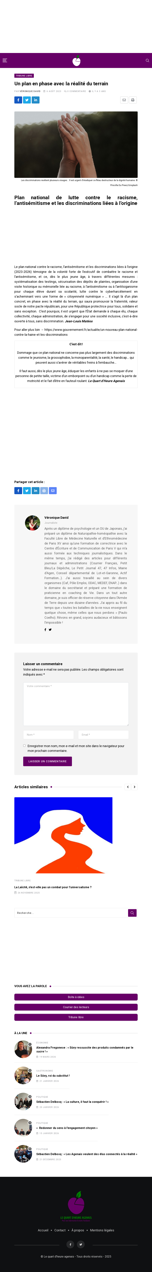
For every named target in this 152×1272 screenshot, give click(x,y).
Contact (60, 1229)
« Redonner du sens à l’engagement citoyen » (67, 1126)
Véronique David (30, 91)
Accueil (43, 1229)
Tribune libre (22, 881)
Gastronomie (44, 1069)
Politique (42, 1095)
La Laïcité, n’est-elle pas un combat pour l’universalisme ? (53, 887)
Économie (42, 1041)
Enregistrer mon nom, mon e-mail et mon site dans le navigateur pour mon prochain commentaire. (76, 748)
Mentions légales (102, 1229)
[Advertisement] (76, 26)
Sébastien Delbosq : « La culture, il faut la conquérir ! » (72, 1100)
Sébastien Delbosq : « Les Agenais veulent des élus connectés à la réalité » (86, 1153)
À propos (78, 1229)
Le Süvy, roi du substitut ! (53, 1074)
